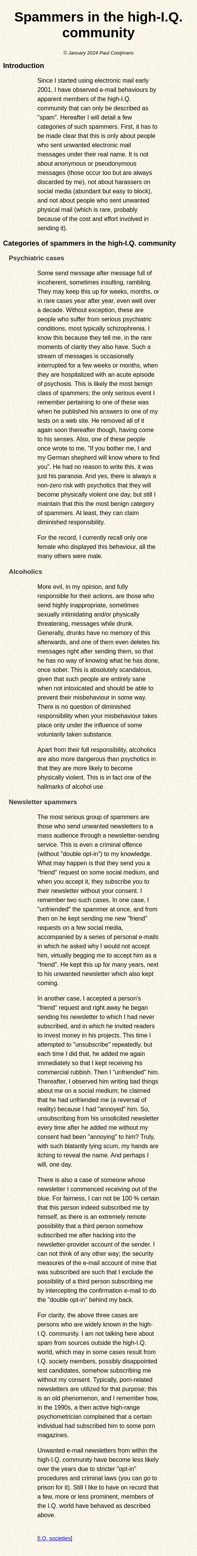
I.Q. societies (55, 1538)
